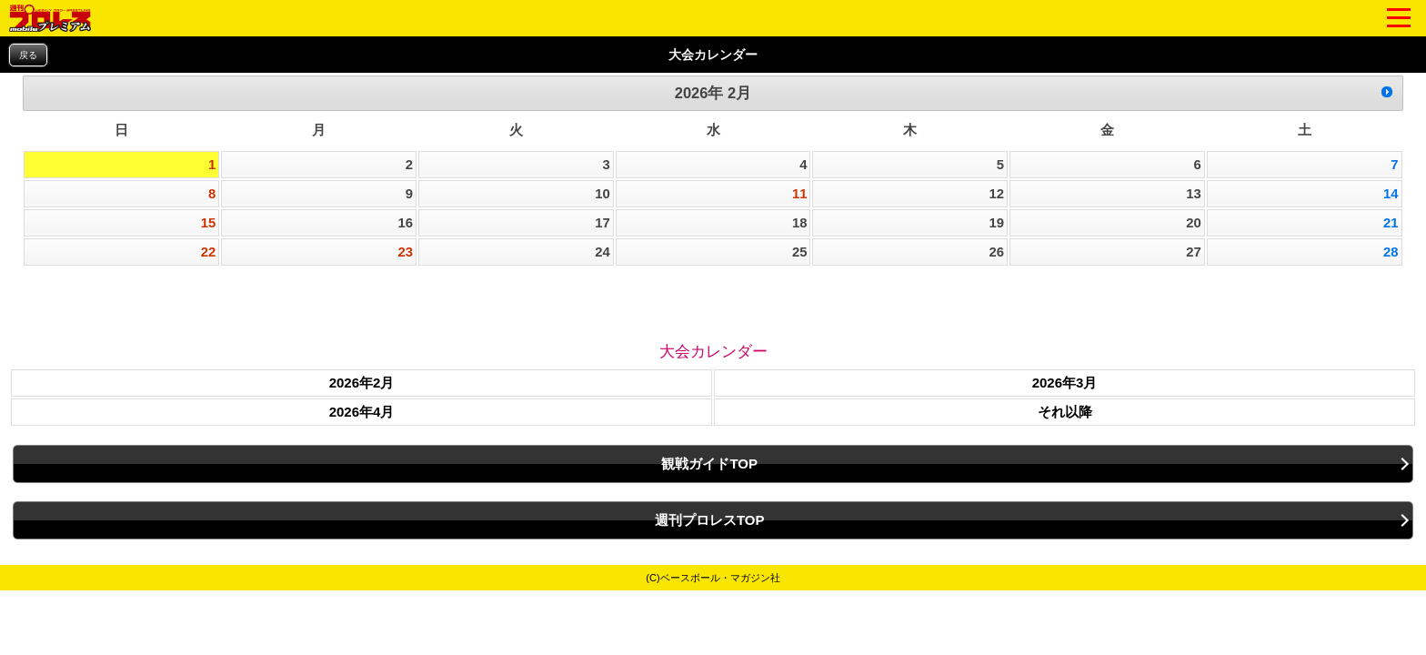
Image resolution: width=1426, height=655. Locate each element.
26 (997, 252)
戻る (28, 55)
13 (1193, 193)
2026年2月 (362, 382)
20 (1193, 223)
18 (800, 223)
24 (602, 252)
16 (405, 223)
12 (997, 193)
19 (997, 223)
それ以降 (1065, 411)
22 (208, 252)
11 (800, 193)
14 (1391, 193)
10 (602, 193)
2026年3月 (1065, 382)
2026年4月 (362, 411)
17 (602, 223)
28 (1391, 252)
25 (800, 252)
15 (208, 223)
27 (1193, 252)
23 (405, 252)
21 (1391, 223)
